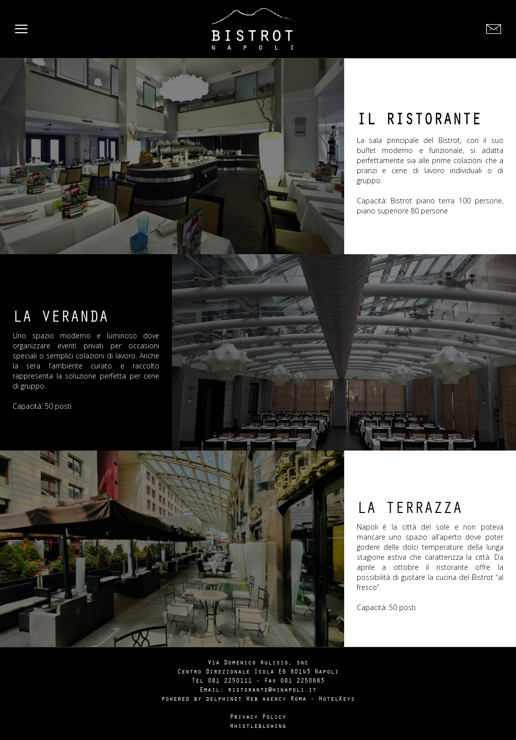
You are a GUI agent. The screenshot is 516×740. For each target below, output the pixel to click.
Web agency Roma (276, 698)
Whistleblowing (258, 725)
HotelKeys (336, 698)
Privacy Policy (258, 716)
